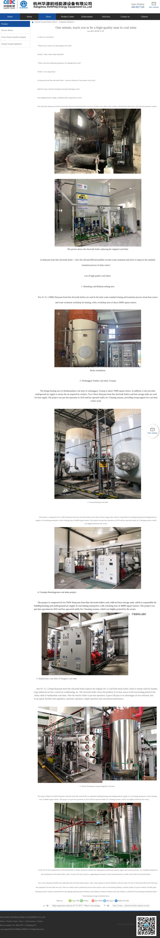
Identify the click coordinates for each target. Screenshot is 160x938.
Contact (40, 921)
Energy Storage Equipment (11, 44)
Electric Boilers (7, 30)
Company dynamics (66, 22)
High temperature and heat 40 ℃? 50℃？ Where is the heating (76, 906)
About (29, 16)
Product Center (67, 16)
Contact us (125, 16)
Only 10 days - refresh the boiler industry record (131, 906)
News (48, 16)
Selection (106, 16)
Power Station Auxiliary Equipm (13, 37)
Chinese (144, 16)
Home (10, 16)
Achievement (86, 16)
